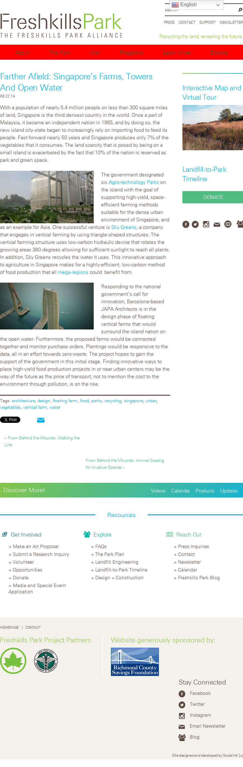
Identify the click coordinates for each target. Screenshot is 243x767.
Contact (187, 22)
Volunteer (23, 562)
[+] (241, 755)
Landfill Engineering (116, 562)
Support (207, 22)
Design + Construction (119, 577)
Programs (131, 52)
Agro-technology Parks (134, 182)
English (184, 5)
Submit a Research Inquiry (41, 554)
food (84, 400)
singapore (133, 400)
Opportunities (27, 569)
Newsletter (231, 22)
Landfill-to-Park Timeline (121, 569)
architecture (23, 400)
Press (169, 22)
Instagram (200, 715)
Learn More (177, 52)
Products (205, 490)
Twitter (197, 704)
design (43, 400)
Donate (219, 52)
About (22, 52)
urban (151, 400)
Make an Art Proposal (36, 546)
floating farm (65, 400)
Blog (195, 737)
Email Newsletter (208, 726)
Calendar (180, 490)
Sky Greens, (124, 227)
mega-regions (73, 272)
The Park (59, 52)
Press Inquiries (193, 546)
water (55, 407)
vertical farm (35, 407)
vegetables (10, 407)
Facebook (200, 693)
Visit (95, 52)
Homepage (9, 627)
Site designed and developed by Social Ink (205, 755)
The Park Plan (109, 554)
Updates (229, 490)
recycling (112, 400)
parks (96, 400)
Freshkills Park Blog (199, 577)
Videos (158, 490)
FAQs (101, 546)
